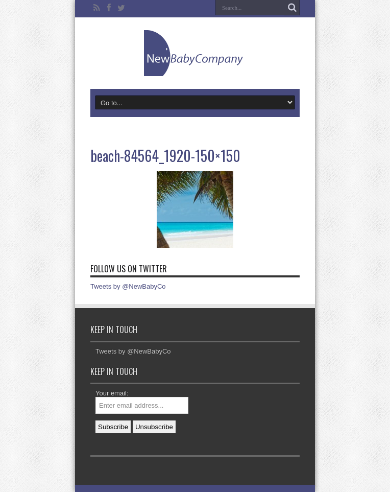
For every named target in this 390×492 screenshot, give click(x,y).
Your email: (112, 393)
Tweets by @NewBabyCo (128, 286)
